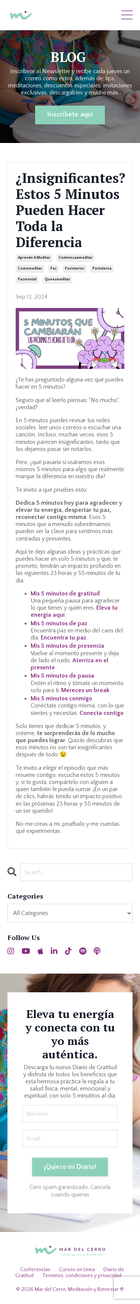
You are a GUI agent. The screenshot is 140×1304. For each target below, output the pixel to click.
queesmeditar (57, 279)
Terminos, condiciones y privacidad (81, 1276)
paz (53, 269)
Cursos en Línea (77, 1270)
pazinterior (74, 269)
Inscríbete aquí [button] (70, 114)
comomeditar (30, 269)
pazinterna (102, 269)
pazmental (27, 279)
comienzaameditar (76, 258)
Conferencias (35, 1270)
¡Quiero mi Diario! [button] (70, 1167)
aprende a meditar (34, 258)
